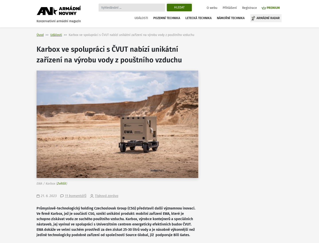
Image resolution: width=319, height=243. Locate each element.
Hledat (179, 7)
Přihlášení (230, 8)
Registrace (249, 8)
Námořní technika (231, 18)
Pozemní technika (166, 18)
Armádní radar (268, 18)
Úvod (40, 35)
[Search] (132, 8)
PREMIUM (273, 8)
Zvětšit (61, 184)
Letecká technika (198, 18)
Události (141, 18)
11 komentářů (75, 196)
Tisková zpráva (106, 196)
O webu (212, 8)
